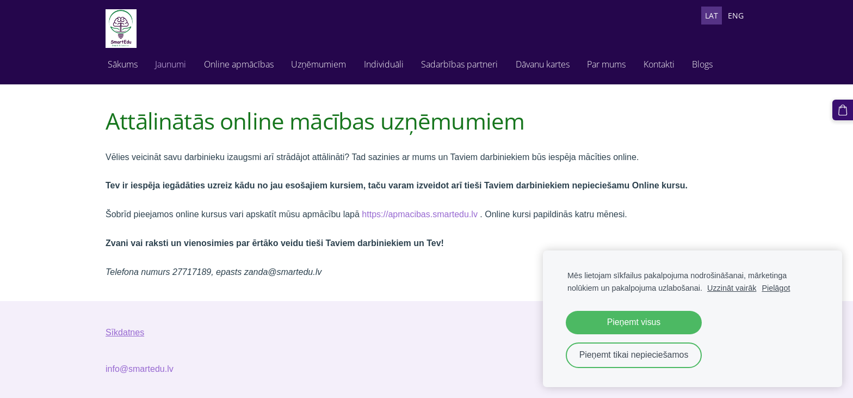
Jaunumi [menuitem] (170, 64)
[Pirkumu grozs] (842, 110)
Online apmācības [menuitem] (239, 64)
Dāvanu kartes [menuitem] (543, 64)
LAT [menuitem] (711, 15)
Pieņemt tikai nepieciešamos (634, 354)
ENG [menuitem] (736, 15)
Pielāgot (776, 288)
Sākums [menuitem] (123, 64)
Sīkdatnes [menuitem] (125, 332)
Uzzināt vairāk (731, 288)
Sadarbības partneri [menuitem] (459, 64)
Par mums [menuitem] (606, 64)
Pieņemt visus (634, 322)
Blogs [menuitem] (702, 64)
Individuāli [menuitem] (384, 64)
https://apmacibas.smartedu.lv (420, 214)
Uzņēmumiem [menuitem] (318, 64)
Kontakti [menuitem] (659, 64)
